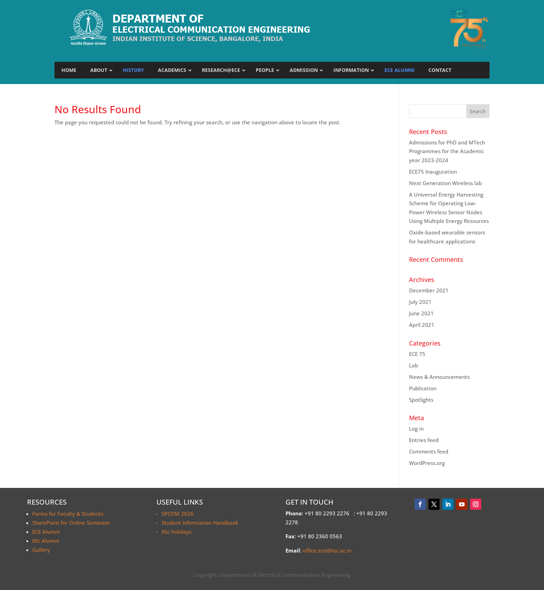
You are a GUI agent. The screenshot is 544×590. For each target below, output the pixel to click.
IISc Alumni (45, 540)
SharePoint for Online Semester (71, 522)
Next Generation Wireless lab (445, 183)
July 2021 (420, 301)
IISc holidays (177, 531)
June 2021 (421, 313)
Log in (416, 428)
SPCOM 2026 (178, 513)
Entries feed (424, 440)
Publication (422, 388)
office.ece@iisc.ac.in (327, 550)
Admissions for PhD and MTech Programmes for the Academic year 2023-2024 (447, 151)
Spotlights (421, 399)
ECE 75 (417, 353)
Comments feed (428, 451)
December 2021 (429, 290)
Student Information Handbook (200, 522)
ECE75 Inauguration (433, 171)
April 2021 (421, 324)
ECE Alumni (46, 531)
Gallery (41, 549)
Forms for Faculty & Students (67, 513)
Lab (413, 365)
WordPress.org (427, 462)
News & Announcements (439, 376)
